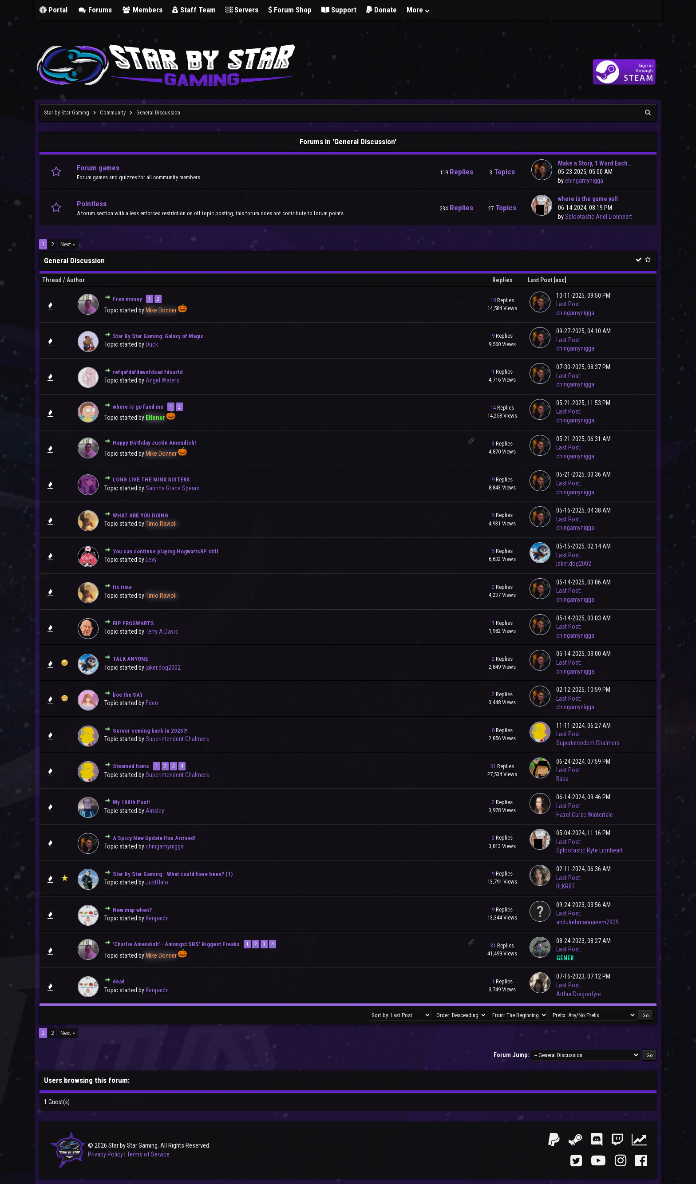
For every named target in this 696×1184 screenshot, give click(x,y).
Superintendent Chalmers (177, 738)
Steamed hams (131, 766)
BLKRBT (565, 886)
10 (493, 300)
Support (338, 9)
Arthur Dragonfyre (578, 994)
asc (560, 280)
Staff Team (194, 9)
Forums (94, 9)
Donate (381, 9)
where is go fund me (138, 406)
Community (113, 112)
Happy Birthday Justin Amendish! (154, 442)
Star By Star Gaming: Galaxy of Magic (158, 336)
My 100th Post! (131, 802)
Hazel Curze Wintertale (584, 814)
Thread (52, 280)
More (419, 9)
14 (493, 407)
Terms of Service (148, 1154)
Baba (562, 778)
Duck (152, 344)
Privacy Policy (105, 1154)
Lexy (151, 559)
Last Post (540, 280)
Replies (502, 280)
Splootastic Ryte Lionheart (589, 850)
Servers (241, 9)
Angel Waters (162, 380)
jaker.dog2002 (573, 563)
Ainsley (155, 810)
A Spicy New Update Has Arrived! (154, 838)
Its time (122, 587)
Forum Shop (290, 9)
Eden (152, 702)
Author (76, 280)
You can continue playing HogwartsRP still (165, 551)
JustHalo (157, 882)
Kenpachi (157, 918)
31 (493, 766)
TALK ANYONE (130, 658)
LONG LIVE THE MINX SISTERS (151, 479)
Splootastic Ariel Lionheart (598, 216)
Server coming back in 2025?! (150, 730)
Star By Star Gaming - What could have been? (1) (173, 874)
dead (119, 981)
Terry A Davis (162, 631)
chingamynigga (584, 180)
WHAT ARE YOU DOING (140, 515)
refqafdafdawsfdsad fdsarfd (148, 372)
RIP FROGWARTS (133, 623)
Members (142, 9)
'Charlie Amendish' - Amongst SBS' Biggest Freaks (176, 944)
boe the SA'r (128, 694)
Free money (127, 299)
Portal (53, 9)
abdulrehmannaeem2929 (587, 922)
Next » (67, 244)
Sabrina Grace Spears (173, 488)
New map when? (132, 910)
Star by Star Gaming (66, 112)
